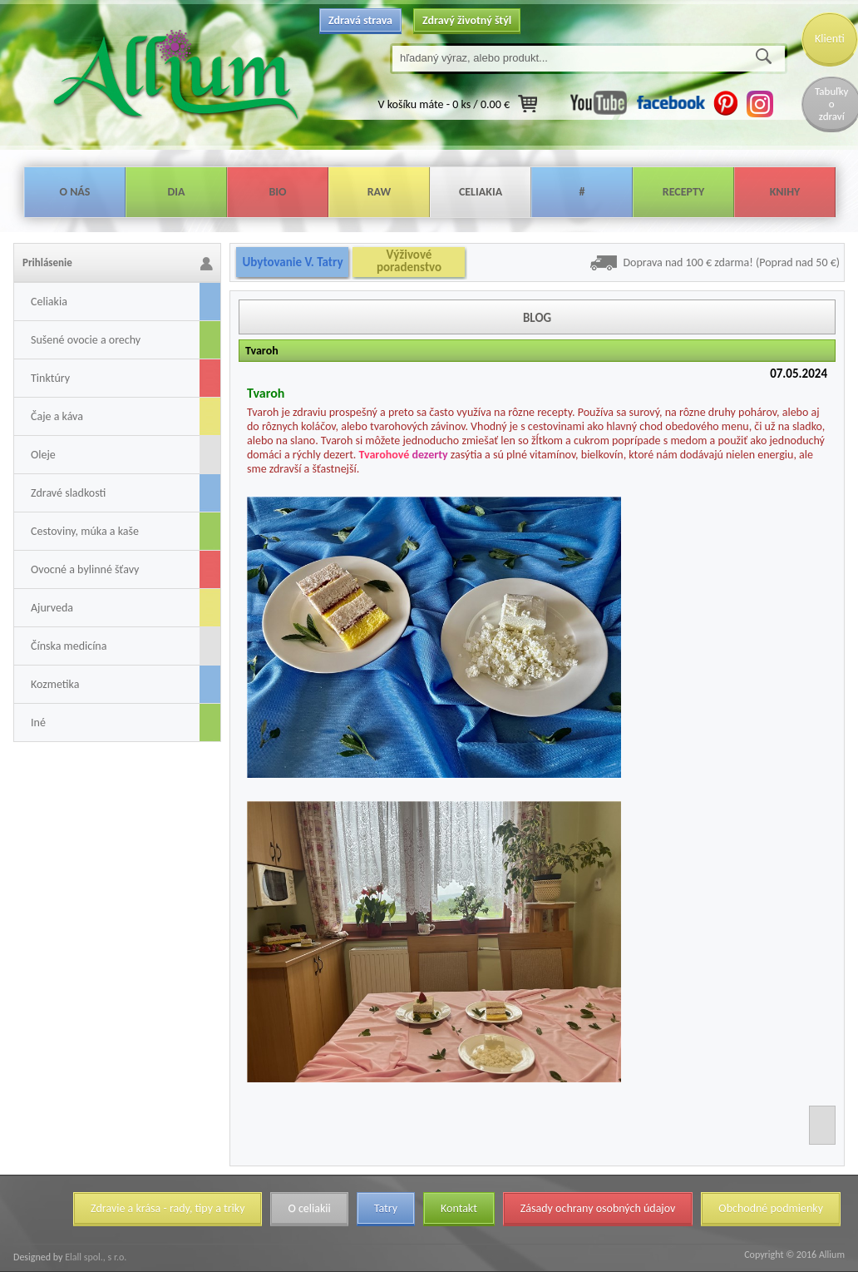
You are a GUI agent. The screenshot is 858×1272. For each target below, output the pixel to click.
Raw (379, 192)
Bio (277, 192)
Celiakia (480, 192)
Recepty (683, 192)
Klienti (830, 39)
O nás (75, 192)
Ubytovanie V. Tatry (292, 262)
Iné (38, 722)
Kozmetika (55, 684)
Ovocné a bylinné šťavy (85, 569)
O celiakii (309, 1208)
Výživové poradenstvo (409, 261)
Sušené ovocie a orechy (86, 340)
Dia (176, 192)
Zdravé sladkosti (68, 493)
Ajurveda (52, 608)
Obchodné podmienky (770, 1208)
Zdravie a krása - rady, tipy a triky (167, 1208)
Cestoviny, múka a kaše (85, 531)
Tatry (385, 1208)
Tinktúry (50, 378)
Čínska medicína (68, 646)
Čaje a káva (57, 416)
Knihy (785, 192)
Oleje (43, 455)
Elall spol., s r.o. (94, 1257)
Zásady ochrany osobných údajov (598, 1208)
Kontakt (459, 1208)
